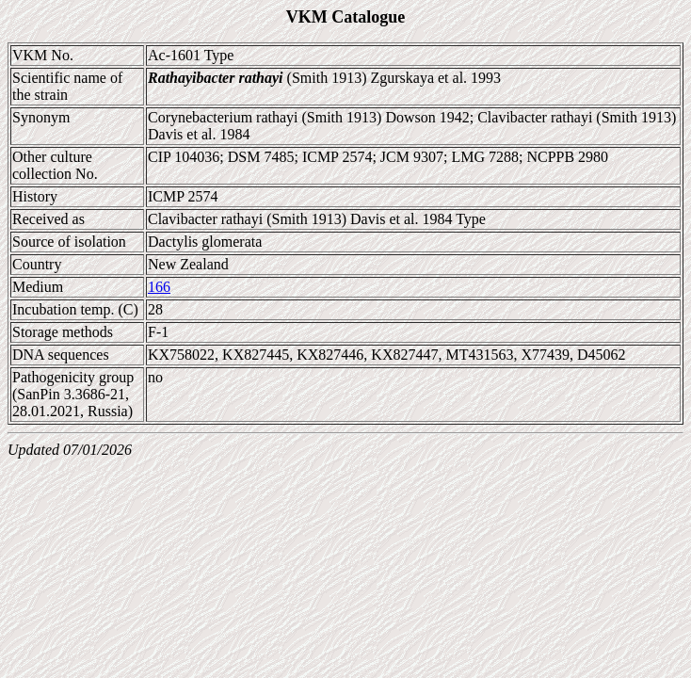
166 (159, 287)
